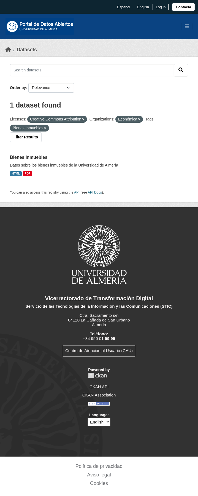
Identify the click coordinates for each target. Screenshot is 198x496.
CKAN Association (99, 395)
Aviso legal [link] (99, 475)
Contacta (183, 7)
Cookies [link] (99, 483)
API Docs (95, 192)
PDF (28, 173)
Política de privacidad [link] (99, 466)
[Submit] (181, 70)
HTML (16, 173)
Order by (18, 87)
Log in (161, 7)
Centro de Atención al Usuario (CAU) (99, 350)
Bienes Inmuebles (28, 157)
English (143, 7)
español (123, 7)
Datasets (27, 49)
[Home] (8, 49)
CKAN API (99, 386)
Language (98, 415)
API (77, 192)
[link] (183, 7)
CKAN (97, 375)
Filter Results (25, 137)
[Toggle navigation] (186, 27)
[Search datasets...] (92, 70)
